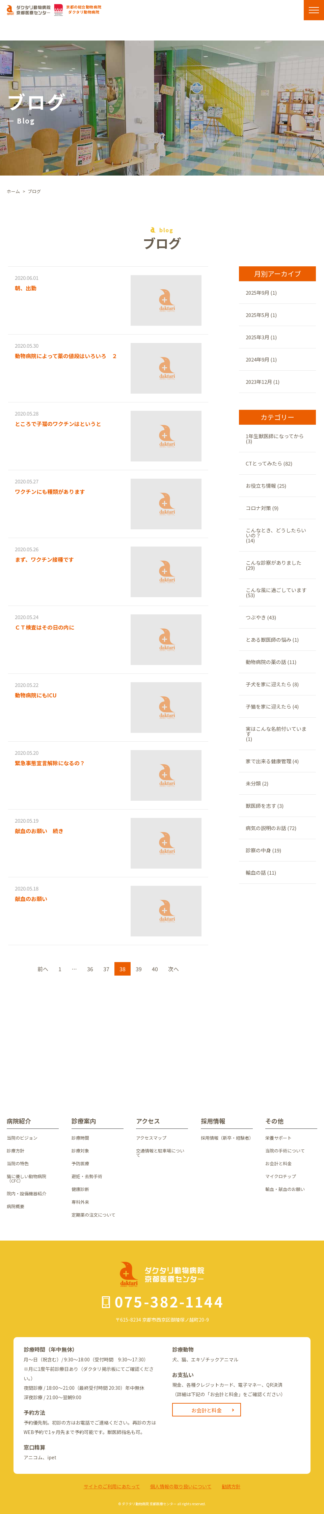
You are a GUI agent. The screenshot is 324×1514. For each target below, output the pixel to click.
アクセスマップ (151, 1138)
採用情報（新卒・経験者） (227, 1138)
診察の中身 (258, 850)
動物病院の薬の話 (266, 661)
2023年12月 (259, 381)
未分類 (253, 783)
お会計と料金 (278, 1163)
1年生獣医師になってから (275, 436)
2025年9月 (257, 292)
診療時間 (80, 1138)
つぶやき (256, 617)
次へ (173, 969)
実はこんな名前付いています (276, 731)
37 (106, 969)
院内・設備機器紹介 (26, 1193)
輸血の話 (256, 872)
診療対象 (80, 1150)
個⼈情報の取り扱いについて (181, 1486)
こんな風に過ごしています (276, 589)
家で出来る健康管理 (268, 761)
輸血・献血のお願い (285, 1189)
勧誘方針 (231, 1486)
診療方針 (15, 1150)
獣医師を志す (261, 805)
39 (139, 969)
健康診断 (80, 1189)
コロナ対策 (258, 507)
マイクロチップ (280, 1176)
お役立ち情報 (261, 485)
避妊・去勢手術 (87, 1176)
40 (155, 969)
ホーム (13, 191)
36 (90, 969)
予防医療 (80, 1163)
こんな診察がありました (273, 562)
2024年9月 (257, 359)
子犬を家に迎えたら (268, 684)
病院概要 (15, 1206)
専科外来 (80, 1202)
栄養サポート (278, 1138)
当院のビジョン (22, 1138)
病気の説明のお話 (266, 827)
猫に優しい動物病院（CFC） (26, 1178)
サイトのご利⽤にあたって (112, 1486)
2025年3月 (257, 337)
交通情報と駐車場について (160, 1152)
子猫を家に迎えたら (268, 706)
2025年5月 (257, 314)
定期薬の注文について (93, 1215)
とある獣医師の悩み (268, 639)
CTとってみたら (264, 463)
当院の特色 (18, 1163)
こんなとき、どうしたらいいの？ (276, 533)
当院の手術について (285, 1150)
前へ (42, 969)
